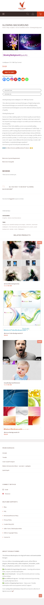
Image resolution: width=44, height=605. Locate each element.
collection (28, 224)
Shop (7, 27)
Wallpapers (21, 229)
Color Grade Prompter (8, 461)
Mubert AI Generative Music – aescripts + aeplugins (16, 466)
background (5, 224)
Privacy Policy (8, 520)
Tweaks (4, 457)
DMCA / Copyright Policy (11, 533)
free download (13, 227)
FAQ (5, 511)
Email (5, 489)
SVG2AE (4, 453)
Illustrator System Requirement (11, 158)
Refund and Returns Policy (11, 515)
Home (4, 27)
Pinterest (6, 494)
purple (31, 227)
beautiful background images (17, 224)
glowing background (23, 227)
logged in (11, 199)
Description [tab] (8, 90)
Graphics (12, 27)
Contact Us (7, 537)
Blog (5, 507)
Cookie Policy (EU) (9, 524)
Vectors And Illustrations (22, 27)
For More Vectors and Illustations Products (18, 148)
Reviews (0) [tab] (8, 94)
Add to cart (9, 72)
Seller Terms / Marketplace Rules (13, 528)
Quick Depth (5, 470)
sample (11, 229)
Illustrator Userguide (8, 161)
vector (16, 229)
